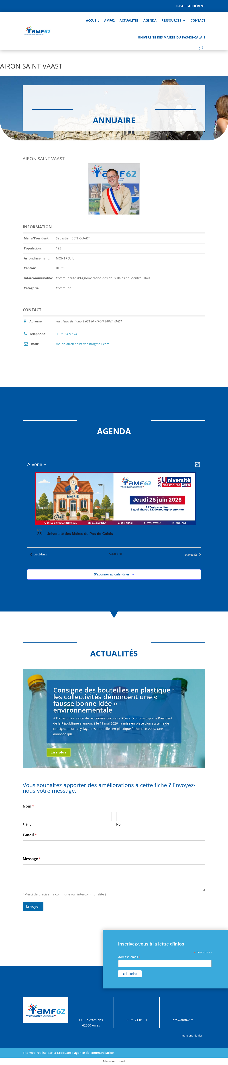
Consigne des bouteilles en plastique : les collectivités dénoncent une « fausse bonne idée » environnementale (113, 700)
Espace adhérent (190, 6)
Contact (198, 20)
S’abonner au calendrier (111, 574)
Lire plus (59, 752)
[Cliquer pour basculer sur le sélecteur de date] (36, 464)
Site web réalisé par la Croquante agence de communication (68, 1053)
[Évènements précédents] (38, 554)
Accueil (92, 20)
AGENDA (150, 20)
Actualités (129, 20)
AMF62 (109, 20)
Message (32, 859)
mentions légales (192, 1035)
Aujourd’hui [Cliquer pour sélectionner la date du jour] (115, 553)
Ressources (171, 20)
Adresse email (129, 957)
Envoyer (33, 906)
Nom (119, 824)
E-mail (30, 835)
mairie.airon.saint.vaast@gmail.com (82, 344)
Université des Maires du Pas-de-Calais (171, 37)
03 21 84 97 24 (66, 334)
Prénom (28, 824)
